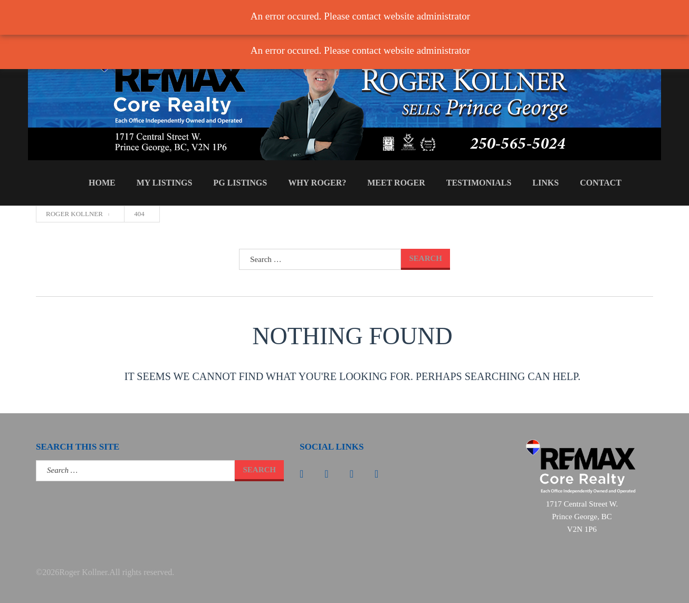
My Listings (165, 182)
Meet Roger (396, 182)
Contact (600, 182)
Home (102, 182)
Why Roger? (317, 182)
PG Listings (240, 182)
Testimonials (479, 182)
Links (545, 182)
